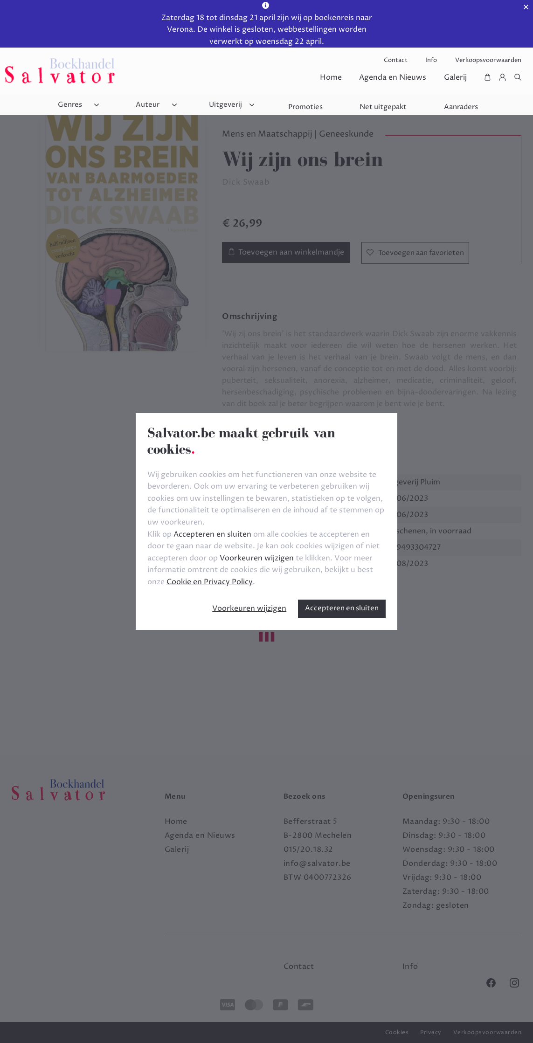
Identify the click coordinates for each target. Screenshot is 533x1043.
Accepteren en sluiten (342, 608)
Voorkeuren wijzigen (249, 608)
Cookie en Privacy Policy (209, 582)
